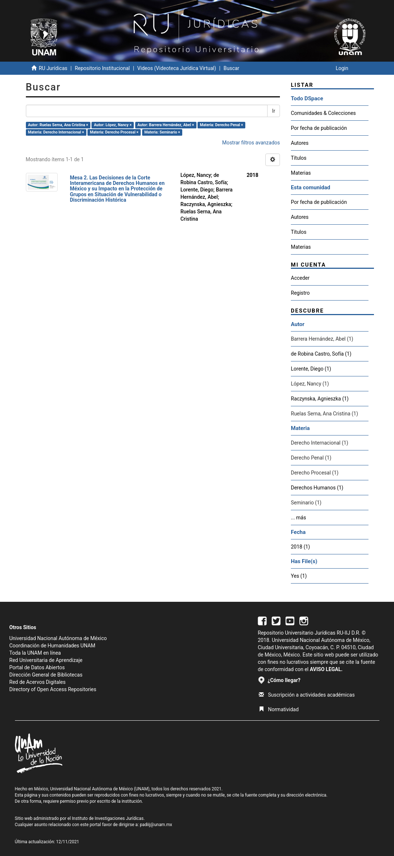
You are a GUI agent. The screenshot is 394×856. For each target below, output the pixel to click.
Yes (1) (299, 576)
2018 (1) (300, 547)
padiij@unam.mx (156, 824)
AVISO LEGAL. (326, 669)
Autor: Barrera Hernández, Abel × (165, 125)
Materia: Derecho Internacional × (56, 132)
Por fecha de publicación (319, 128)
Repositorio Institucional (102, 68)
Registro (300, 293)
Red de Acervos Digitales (37, 682)
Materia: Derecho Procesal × (114, 132)
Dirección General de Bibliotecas (46, 675)
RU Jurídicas (53, 68)
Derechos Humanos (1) (317, 488)
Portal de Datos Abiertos (37, 667)
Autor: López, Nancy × (113, 125)
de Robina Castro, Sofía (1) (321, 354)
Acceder (300, 278)
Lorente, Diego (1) (311, 369)
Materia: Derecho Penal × (221, 125)
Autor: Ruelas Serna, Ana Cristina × (58, 125)
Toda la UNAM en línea (35, 653)
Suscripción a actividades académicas (307, 695)
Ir (273, 111)
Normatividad (279, 709)
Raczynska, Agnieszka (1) (319, 399)
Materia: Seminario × (162, 132)
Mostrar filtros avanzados (251, 143)
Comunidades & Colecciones (323, 113)
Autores (299, 143)
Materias (301, 173)
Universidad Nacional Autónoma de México (58, 638)
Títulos (299, 158)
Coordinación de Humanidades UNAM (52, 645)
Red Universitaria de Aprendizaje (46, 660)
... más (298, 517)
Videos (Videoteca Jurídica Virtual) (176, 68)
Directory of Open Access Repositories (53, 689)
